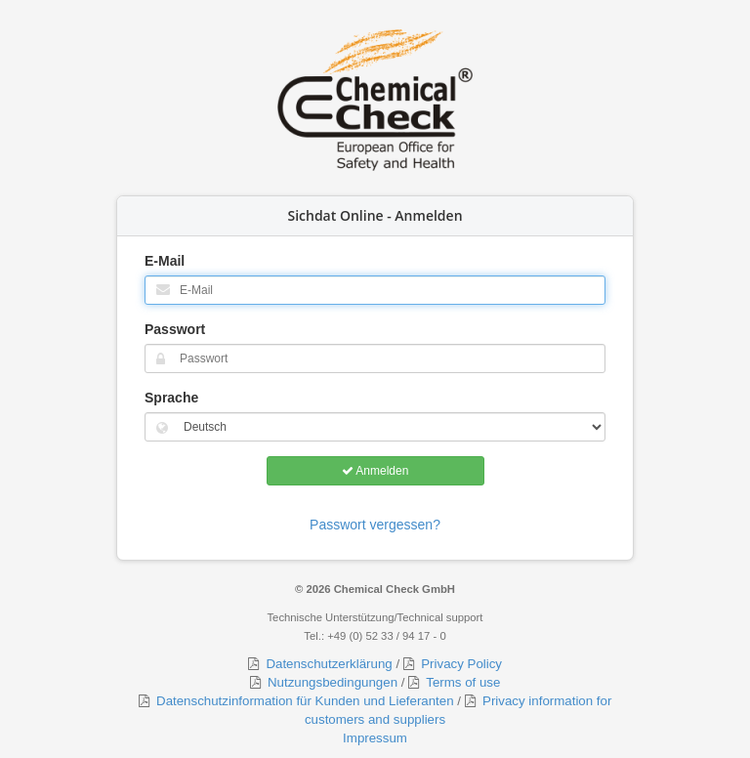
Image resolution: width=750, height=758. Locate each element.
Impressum (375, 738)
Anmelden (375, 471)
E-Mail (165, 261)
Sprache (171, 397)
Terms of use (459, 682)
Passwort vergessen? (375, 524)
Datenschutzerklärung (326, 663)
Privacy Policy (458, 663)
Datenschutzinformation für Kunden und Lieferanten (301, 701)
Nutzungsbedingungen (329, 682)
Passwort (175, 329)
